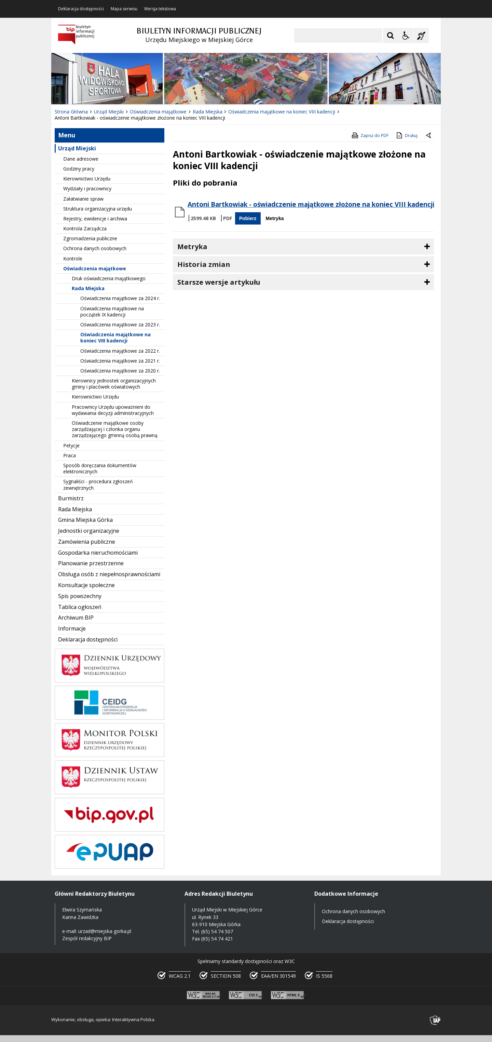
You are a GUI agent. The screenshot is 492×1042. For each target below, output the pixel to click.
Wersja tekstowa (160, 9)
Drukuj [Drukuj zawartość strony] (406, 135)
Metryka (275, 218)
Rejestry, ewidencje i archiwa (95, 218)
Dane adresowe (80, 158)
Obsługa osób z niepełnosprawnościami (109, 574)
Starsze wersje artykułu (218, 282)
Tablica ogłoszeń (79, 607)
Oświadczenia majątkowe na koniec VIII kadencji (115, 337)
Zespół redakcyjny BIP (87, 938)
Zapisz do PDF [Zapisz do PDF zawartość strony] (369, 135)
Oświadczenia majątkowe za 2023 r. (120, 324)
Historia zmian (203, 264)
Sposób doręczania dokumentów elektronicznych (99, 468)
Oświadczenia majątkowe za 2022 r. (120, 351)
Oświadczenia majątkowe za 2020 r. (120, 370)
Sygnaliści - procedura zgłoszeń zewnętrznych (98, 484)
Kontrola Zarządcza (85, 228)
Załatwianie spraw (83, 198)
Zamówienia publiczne (86, 541)
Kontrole (72, 258)
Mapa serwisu (124, 9)
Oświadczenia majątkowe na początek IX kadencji (112, 311)
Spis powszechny (79, 596)
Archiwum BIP (76, 617)
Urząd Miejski (77, 148)
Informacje (72, 628)
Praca (69, 455)
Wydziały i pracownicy (87, 188)
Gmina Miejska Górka (85, 520)
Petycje (71, 445)
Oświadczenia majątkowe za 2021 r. (120, 360)
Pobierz (248, 218)
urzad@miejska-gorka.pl (104, 931)
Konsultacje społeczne (86, 585)
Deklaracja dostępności (81, 9)
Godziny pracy (78, 168)
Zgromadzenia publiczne (90, 238)
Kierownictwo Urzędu (86, 178)
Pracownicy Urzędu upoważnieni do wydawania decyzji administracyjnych (113, 410)
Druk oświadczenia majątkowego (109, 278)
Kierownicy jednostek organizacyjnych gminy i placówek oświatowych (114, 383)
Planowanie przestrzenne (91, 563)
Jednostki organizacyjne (88, 530)
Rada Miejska (88, 288)
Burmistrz (71, 498)
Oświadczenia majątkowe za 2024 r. (120, 298)
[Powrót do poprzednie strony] (429, 136)
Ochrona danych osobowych (94, 248)
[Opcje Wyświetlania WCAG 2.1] (405, 35)
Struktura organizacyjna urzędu (97, 208)
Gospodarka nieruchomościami (98, 552)
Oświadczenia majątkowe (94, 268)
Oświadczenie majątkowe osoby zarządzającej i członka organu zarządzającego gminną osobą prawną (115, 429)
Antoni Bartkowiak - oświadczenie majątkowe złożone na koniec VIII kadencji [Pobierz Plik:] (311, 204)
